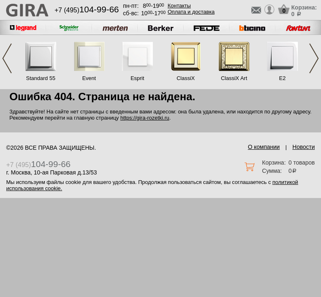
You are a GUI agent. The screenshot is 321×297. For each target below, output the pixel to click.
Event (89, 78)
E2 (282, 78)
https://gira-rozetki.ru (144, 118)
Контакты (179, 5)
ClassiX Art (234, 78)
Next (314, 58)
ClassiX (185, 78)
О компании (264, 147)
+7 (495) (87, 10)
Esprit (137, 78)
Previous (7, 58)
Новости (303, 147)
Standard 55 (40, 78)
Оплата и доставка (191, 12)
